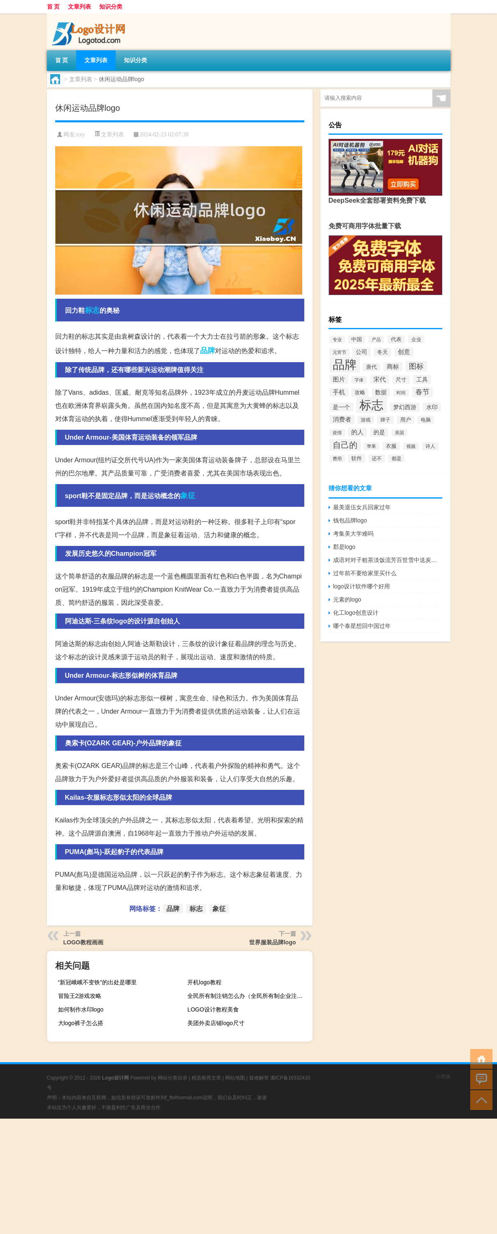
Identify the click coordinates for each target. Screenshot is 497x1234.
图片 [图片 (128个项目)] (339, 379)
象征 (187, 496)
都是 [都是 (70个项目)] (396, 458)
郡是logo (344, 546)
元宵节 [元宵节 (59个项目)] (339, 352)
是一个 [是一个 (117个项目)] (341, 407)
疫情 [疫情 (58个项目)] (337, 432)
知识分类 (110, 6)
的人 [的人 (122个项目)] (357, 432)
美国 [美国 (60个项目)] (399, 432)
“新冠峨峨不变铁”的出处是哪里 (97, 982)
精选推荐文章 (206, 1078)
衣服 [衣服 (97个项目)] (391, 446)
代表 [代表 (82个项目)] (396, 339)
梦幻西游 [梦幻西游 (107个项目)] (404, 407)
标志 (92, 310)
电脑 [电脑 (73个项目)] (426, 420)
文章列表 (79, 6)
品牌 (207, 351)
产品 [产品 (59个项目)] (376, 339)
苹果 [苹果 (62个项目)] (371, 446)
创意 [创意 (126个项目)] (404, 352)
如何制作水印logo (80, 1009)
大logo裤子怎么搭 (80, 1023)
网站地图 (235, 1078)
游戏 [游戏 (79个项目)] (366, 420)
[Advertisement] (247, 1176)
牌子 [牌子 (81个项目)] (385, 420)
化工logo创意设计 (355, 612)
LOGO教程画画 (83, 942)
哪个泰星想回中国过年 (362, 626)
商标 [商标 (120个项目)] (393, 366)
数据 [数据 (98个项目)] (381, 392)
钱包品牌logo (350, 520)
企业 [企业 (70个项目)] (416, 339)
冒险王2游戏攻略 (80, 996)
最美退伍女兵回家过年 (362, 507)
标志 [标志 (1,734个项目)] (371, 405)
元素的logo (347, 599)
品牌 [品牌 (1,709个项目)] (345, 364)
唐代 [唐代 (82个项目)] (371, 367)
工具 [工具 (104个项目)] (422, 379)
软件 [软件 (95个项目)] (356, 458)
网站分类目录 (172, 1078)
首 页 (53, 6)
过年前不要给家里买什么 (365, 573)
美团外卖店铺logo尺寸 (215, 1023)
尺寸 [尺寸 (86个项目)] (401, 380)
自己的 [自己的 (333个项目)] (345, 445)
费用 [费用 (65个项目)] (337, 458)
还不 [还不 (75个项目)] (377, 458)
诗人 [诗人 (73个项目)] (430, 446)
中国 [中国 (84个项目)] (356, 339)
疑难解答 (259, 1078)
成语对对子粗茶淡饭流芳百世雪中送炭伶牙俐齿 (387, 560)
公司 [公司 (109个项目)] (361, 352)
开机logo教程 (204, 982)
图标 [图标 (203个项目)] (416, 366)
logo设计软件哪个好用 (361, 586)
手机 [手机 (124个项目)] (339, 392)
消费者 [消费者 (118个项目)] (342, 419)
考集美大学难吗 (353, 533)
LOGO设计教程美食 (212, 1009)
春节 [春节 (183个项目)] (422, 392)
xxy (80, 134)
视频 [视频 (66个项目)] (410, 446)
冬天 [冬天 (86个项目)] (382, 352)
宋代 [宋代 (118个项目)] (379, 379)
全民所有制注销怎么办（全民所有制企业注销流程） (248, 996)
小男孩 (443, 1076)
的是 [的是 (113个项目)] (379, 432)
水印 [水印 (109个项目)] (432, 407)
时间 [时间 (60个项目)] (401, 392)
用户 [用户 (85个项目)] (405, 420)
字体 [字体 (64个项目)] (359, 379)
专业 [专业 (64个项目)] (337, 339)
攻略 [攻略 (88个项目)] (360, 392)
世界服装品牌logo (272, 942)
